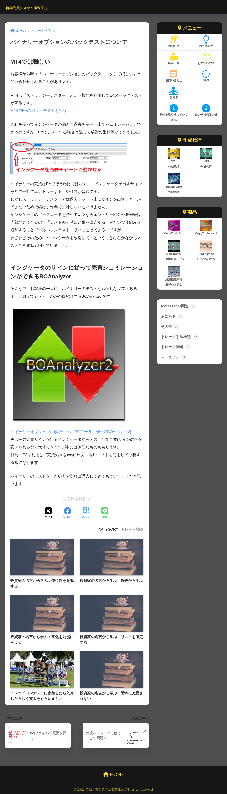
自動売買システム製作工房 (40, 7)
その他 (170, 327)
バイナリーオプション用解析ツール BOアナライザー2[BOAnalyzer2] (71, 432)
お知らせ (172, 317)
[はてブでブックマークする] (86, 513)
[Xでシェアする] (49, 513)
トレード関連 (132, 529)
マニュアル (174, 358)
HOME (113, 774)
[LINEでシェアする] (104, 513)
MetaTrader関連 (179, 306)
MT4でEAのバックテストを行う (38, 111)
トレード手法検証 (180, 337)
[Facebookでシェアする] (67, 513)
